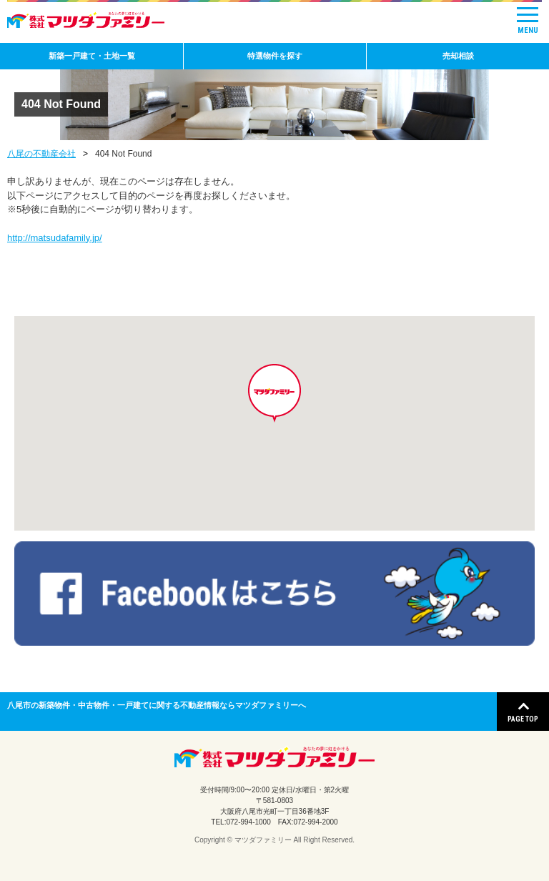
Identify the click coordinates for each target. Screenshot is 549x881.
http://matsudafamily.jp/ (54, 237)
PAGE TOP (523, 719)
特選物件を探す (274, 55)
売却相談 (458, 55)
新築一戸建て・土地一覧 (92, 55)
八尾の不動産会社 (41, 154)
